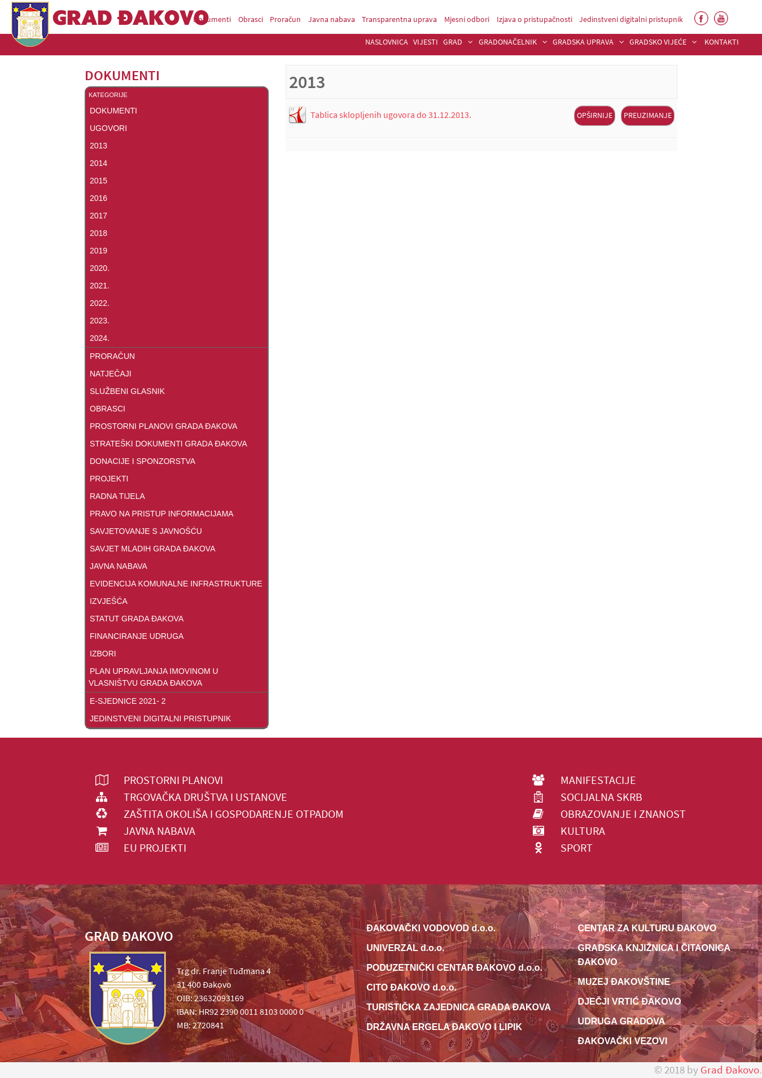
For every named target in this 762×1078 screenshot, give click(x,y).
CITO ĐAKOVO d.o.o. (411, 987)
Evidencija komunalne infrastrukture (176, 583)
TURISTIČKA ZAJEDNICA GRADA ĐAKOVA (458, 1007)
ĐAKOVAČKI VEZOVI (623, 1041)
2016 (98, 198)
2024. (100, 338)
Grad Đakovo (729, 1069)
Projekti (109, 478)
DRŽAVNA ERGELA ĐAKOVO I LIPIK (444, 1027)
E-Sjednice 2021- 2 (128, 700)
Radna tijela (117, 496)
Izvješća (109, 601)
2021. (100, 285)
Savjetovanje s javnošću (146, 531)
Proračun (112, 356)
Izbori (103, 653)
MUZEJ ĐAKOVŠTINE (624, 982)
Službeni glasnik (127, 391)
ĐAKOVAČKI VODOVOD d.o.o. (431, 928)
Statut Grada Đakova (136, 618)
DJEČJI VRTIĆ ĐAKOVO (629, 1001)
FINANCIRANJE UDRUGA (136, 636)
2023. (100, 320)
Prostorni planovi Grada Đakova (164, 426)
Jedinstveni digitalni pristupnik (160, 718)
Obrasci (107, 408)
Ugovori (108, 128)
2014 (98, 163)
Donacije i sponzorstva (142, 461)
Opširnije (594, 115)
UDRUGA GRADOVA (621, 1021)
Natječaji (111, 373)
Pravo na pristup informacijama (162, 513)
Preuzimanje (648, 115)
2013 (98, 145)
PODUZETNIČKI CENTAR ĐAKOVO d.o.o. (454, 967)
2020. (100, 268)
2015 (98, 180)
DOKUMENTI (113, 110)
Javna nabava (118, 566)
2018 (98, 233)
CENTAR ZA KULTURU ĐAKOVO (647, 928)
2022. (100, 303)
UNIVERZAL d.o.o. (405, 948)
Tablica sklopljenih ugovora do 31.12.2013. (390, 114)
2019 (98, 250)
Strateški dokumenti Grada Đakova (168, 443)
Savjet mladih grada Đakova (153, 548)
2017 (98, 215)
